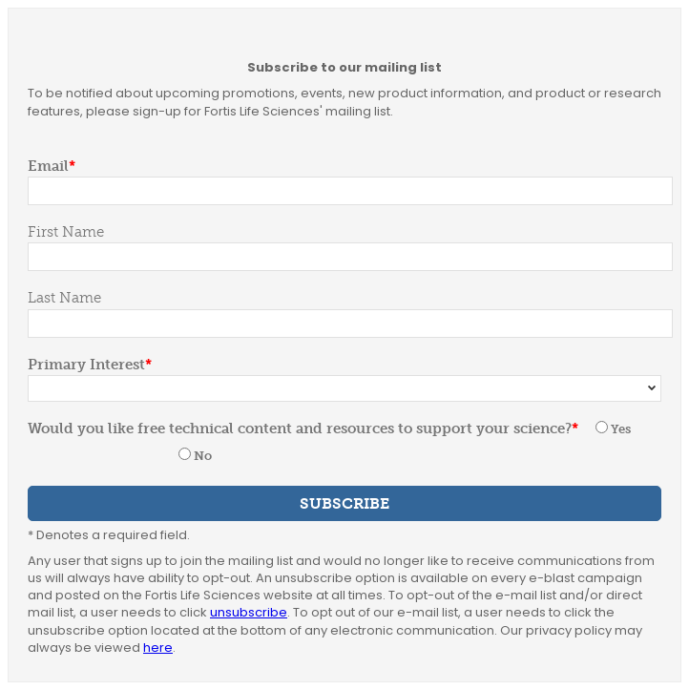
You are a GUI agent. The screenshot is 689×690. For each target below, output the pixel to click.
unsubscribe (248, 612)
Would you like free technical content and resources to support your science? (300, 428)
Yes (621, 429)
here (158, 647)
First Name (66, 231)
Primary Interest (86, 364)
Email (48, 166)
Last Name (64, 297)
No (203, 456)
